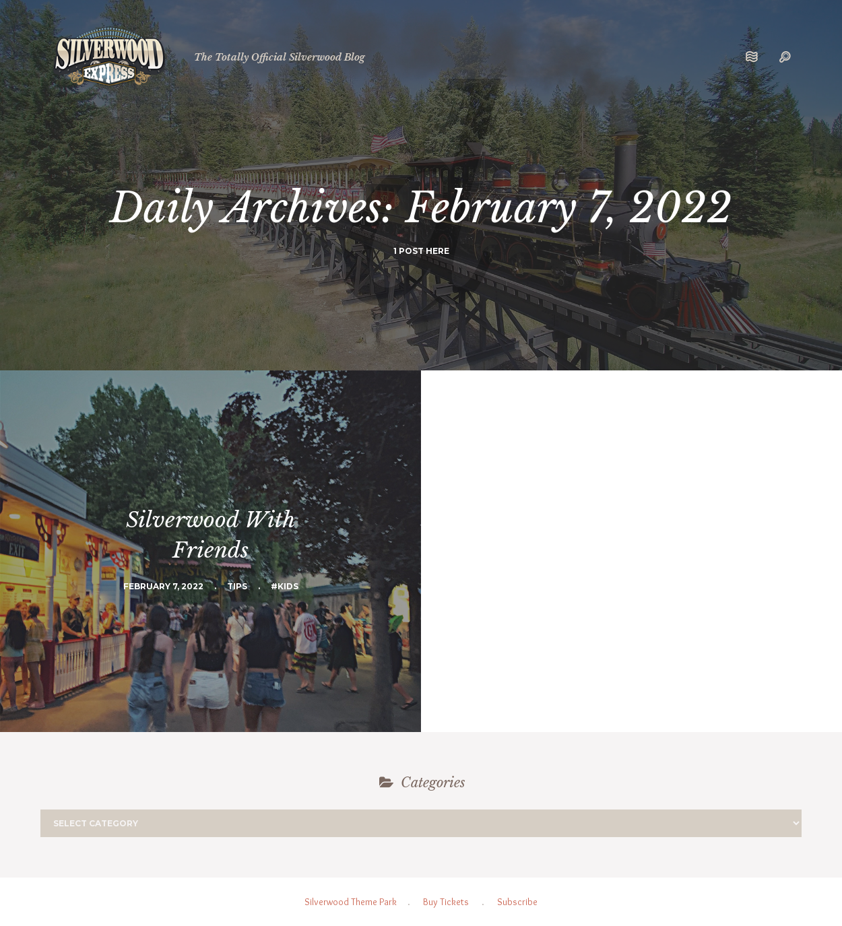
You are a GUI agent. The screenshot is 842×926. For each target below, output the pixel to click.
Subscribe (517, 902)
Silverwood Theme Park (350, 902)
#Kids (284, 586)
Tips (237, 586)
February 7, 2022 (163, 586)
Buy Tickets (446, 902)
